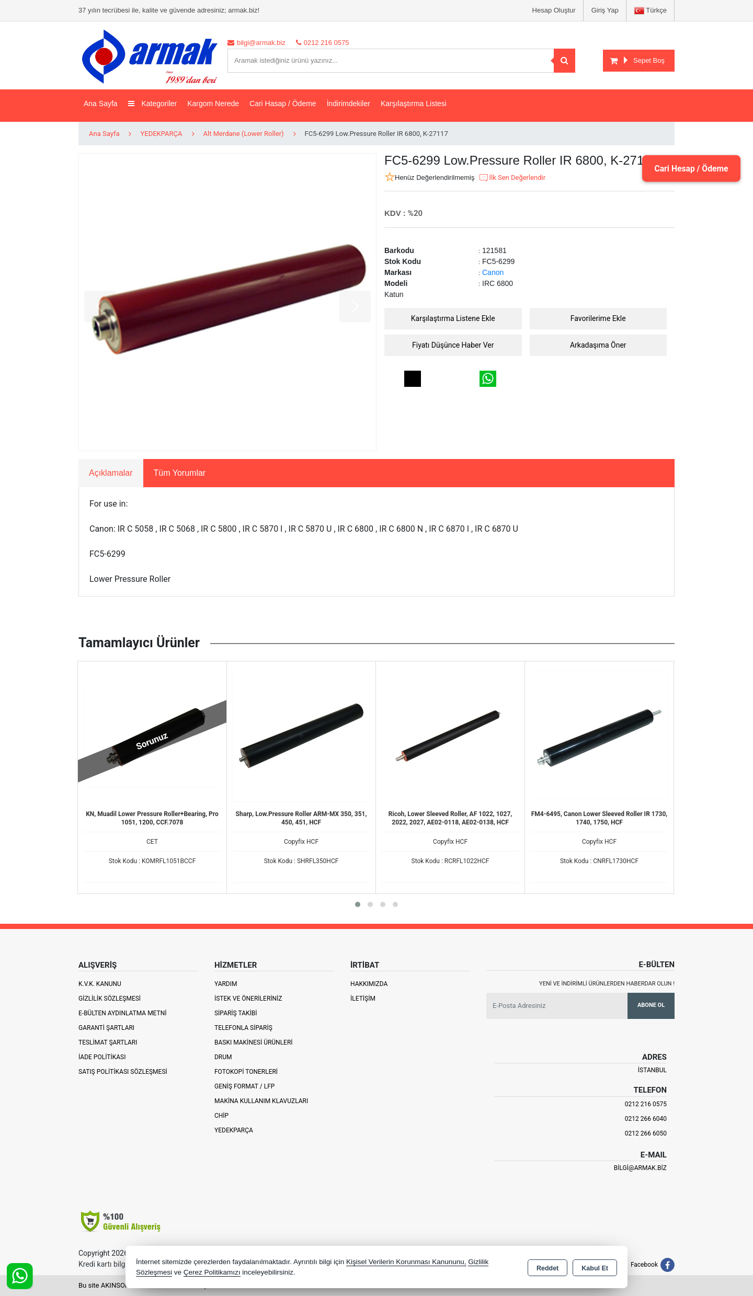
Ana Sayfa (101, 103)
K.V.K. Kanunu (99, 984)
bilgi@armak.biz (640, 1168)
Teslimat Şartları (108, 1042)
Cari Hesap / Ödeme (689, 168)
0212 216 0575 (646, 1104)
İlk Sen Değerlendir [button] (511, 178)
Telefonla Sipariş (243, 1027)
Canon (493, 272)
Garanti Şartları (106, 1027)
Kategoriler (152, 103)
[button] (357, 904)
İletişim (362, 998)
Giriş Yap (605, 10)
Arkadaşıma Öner (598, 345)
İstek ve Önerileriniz (248, 998)
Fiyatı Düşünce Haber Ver (453, 345)
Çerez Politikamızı (212, 1272)
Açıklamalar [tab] (111, 472)
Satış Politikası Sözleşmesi (122, 1071)
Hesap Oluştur (554, 10)
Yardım (225, 984)
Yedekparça (233, 1130)
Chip (221, 1115)
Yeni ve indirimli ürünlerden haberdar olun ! (607, 983)
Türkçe (650, 11)
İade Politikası (102, 1057)
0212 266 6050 (646, 1133)
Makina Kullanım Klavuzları (261, 1101)
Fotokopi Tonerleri (246, 1071)
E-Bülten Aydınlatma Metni (122, 1013)
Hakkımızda (368, 984)
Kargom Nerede (213, 103)
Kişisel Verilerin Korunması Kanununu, (406, 1262)
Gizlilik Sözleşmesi (109, 998)
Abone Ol (651, 1005)
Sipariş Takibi (235, 1013)
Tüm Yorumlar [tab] (180, 472)
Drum (223, 1057)
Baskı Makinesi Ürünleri (253, 1042)
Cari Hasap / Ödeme (282, 103)
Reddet (547, 1267)
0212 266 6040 (646, 1118)
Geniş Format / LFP (244, 1086)
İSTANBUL (652, 1070)
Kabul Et (594, 1267)
